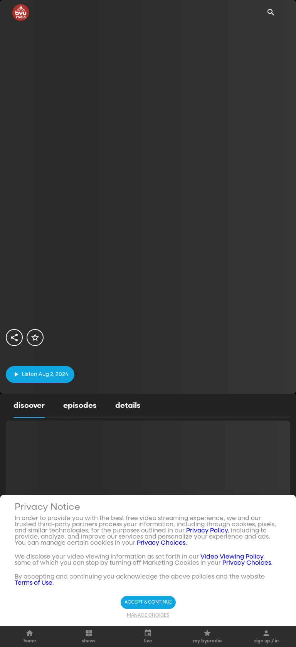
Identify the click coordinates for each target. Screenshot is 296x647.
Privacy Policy (207, 531)
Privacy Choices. (162, 543)
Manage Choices (148, 615)
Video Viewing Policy (231, 557)
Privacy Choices (246, 563)
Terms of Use (33, 583)
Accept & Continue (148, 602)
